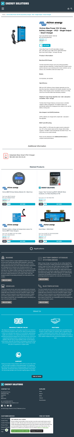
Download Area (5, 429)
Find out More (37, 376)
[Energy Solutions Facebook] (2, 406)
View (4, 204)
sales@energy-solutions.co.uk (11, 402)
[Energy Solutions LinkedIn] (11, 406)
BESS (40, 395)
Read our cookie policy (42, 427)
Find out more (6, 280)
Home (3, 14)
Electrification (42, 400)
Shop (40, 391)
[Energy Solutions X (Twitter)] (5, 406)
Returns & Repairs (5, 427)
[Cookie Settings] (6, 430)
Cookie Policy (4, 420)
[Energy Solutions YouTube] (8, 406)
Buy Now (46, 45)
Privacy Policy (4, 425)
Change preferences (36, 431)
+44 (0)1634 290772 (8, 401)
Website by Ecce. (21, 408)
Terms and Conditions (6, 418)
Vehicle (41, 398)
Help (2, 431)
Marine (41, 393)
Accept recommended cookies (20, 431)
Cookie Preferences (6, 422)
